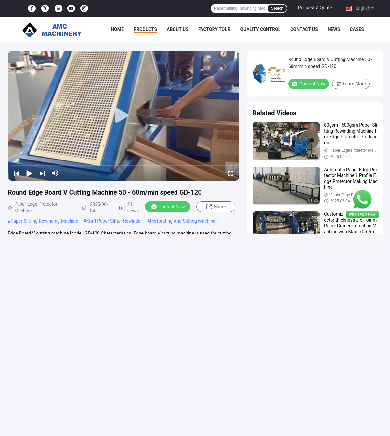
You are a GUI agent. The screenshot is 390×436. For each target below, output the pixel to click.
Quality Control (260, 29)
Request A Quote (315, 7)
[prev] (16, 173)
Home (117, 29)
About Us (177, 29)
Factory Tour (214, 29)
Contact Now (168, 207)
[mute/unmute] (55, 173)
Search (277, 8)
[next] (42, 173)
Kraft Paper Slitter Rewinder (114, 221)
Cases (357, 29)
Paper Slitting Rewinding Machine (44, 221)
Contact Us (304, 29)
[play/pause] (29, 173)
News (334, 29)
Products (145, 29)
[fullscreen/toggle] (230, 173)
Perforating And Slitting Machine (182, 221)
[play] (123, 116)
